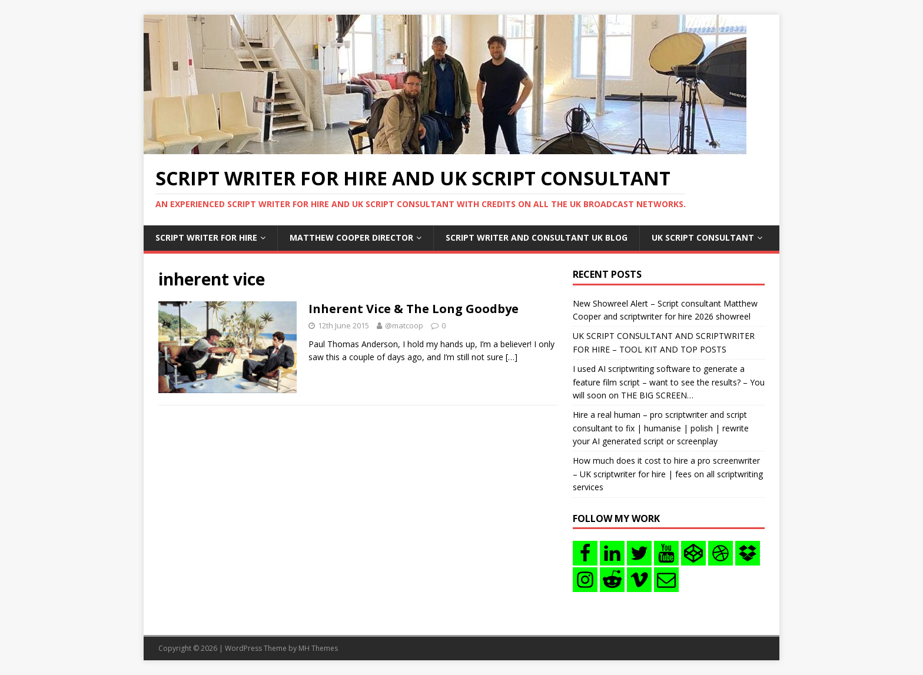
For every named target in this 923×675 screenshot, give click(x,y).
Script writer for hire (206, 237)
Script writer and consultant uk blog (536, 237)
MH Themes (318, 648)
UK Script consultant (703, 237)
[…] (511, 357)
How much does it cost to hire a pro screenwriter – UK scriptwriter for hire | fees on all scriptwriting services (668, 474)
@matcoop (404, 325)
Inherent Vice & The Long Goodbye (413, 309)
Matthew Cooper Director (351, 237)
